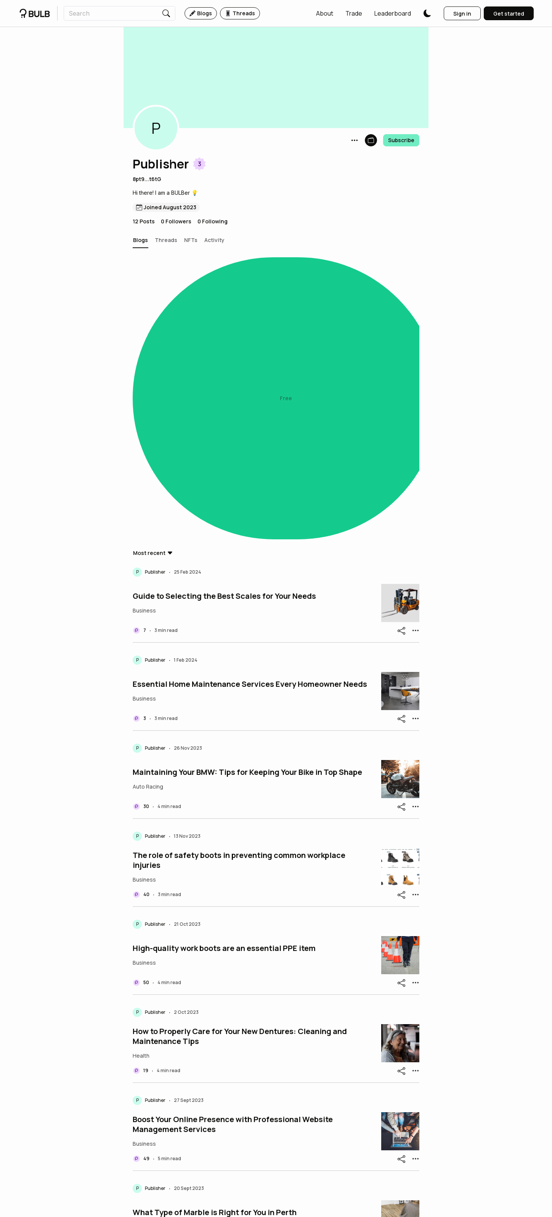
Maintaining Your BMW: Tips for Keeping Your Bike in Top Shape (247, 502)
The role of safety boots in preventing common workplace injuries (239, 590)
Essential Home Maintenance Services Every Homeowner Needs (250, 414)
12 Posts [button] (144, 221)
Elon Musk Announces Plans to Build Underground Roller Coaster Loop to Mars (251, 1031)
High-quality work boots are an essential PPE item (224, 678)
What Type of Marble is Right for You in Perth (215, 943)
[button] (324, 13)
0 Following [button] (212, 221)
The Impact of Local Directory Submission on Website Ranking (247, 1119)
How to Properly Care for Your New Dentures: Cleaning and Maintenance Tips (240, 766)
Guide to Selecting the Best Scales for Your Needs (224, 326)
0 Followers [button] (176, 221)
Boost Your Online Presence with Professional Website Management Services (233, 854)
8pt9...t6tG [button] (147, 179)
